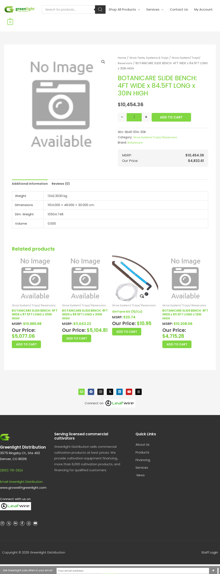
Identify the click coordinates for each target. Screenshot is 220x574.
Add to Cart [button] (31, 344)
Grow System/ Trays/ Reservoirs (156, 135)
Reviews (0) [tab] (64, 181)
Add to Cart (171, 114)
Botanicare (135, 140)
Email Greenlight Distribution (22, 482)
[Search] (88, 19)
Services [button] (140, 19)
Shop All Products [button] (110, 19)
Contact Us (167, 19)
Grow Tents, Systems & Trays (150, 55)
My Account (191, 19)
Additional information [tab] (31, 181)
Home (122, 55)
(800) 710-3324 (12, 471)
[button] (103, 59)
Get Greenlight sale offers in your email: (74, 570)
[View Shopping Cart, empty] (210, 19)
